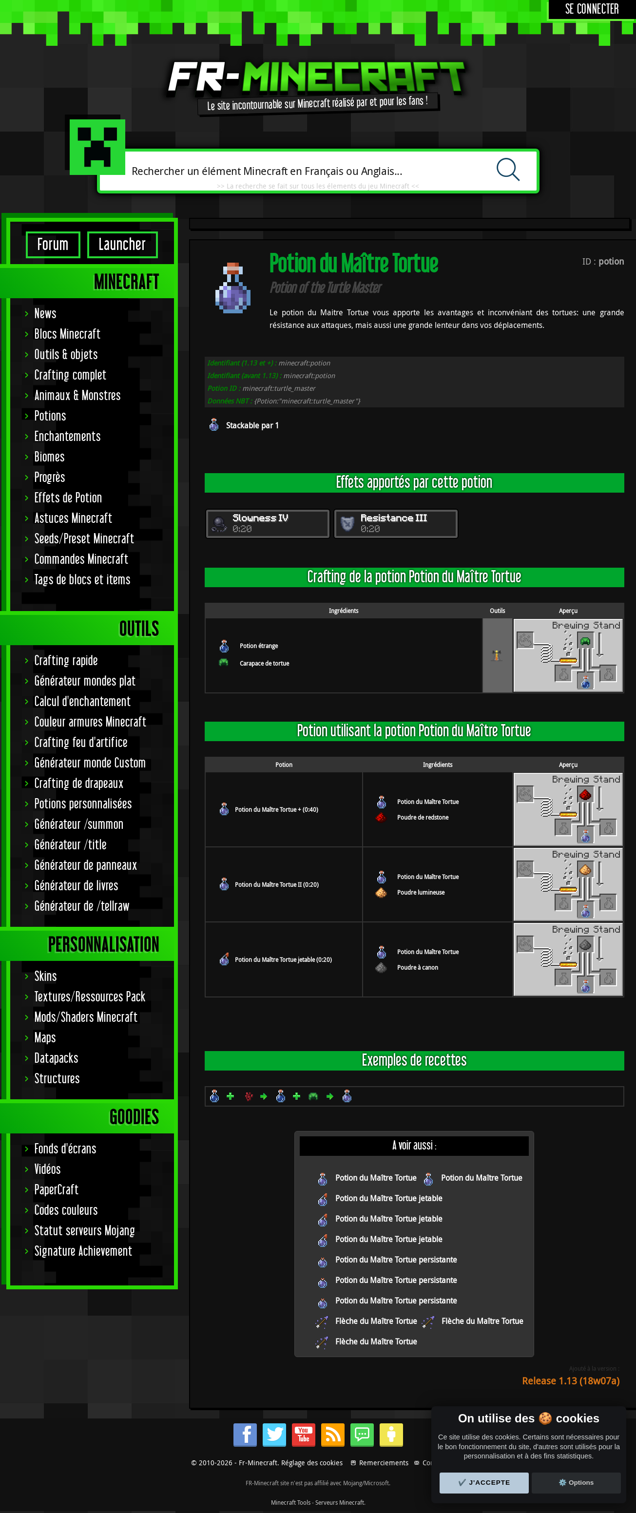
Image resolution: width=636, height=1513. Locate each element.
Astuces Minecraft (74, 519)
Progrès (50, 478)
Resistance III (394, 519)
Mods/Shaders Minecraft (86, 1018)
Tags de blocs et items (83, 580)
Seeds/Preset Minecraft (85, 539)
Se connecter (592, 9)
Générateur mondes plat (85, 681)
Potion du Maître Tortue (428, 801)
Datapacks (56, 1059)
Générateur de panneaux (86, 866)
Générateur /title (71, 845)
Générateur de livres (76, 886)
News (46, 314)
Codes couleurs (66, 1211)
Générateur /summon (79, 825)
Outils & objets (66, 355)
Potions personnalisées (83, 804)
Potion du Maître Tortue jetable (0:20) (283, 959)
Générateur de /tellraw (82, 907)
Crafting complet (71, 375)
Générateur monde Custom (90, 763)
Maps (45, 1038)
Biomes (50, 457)
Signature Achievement (84, 1252)
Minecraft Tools (290, 1502)
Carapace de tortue (264, 663)
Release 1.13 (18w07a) (570, 1380)
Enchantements (68, 437)
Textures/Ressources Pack (90, 997)
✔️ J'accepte (484, 1482)
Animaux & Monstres (78, 396)
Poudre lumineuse (420, 892)
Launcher (122, 244)
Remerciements (383, 1462)
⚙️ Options (576, 1482)
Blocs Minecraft (68, 334)
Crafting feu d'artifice (81, 743)
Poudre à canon (417, 967)
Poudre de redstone (422, 817)
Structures (57, 1079)
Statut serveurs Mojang (85, 1231)
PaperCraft (57, 1190)
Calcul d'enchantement (83, 702)
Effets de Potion (68, 498)
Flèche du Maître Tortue (376, 1321)
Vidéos (48, 1170)
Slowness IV (261, 519)
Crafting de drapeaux (79, 784)
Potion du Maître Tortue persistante (396, 1259)
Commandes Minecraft (82, 560)
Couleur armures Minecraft (91, 722)
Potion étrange (259, 646)
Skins (46, 977)
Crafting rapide (66, 661)
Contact (434, 1462)
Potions (50, 416)
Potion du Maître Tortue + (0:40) (276, 809)
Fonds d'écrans (65, 1149)
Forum (53, 244)
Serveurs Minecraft (339, 1502)
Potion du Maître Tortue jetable (389, 1198)
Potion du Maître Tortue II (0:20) (277, 884)
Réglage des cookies (312, 1462)
